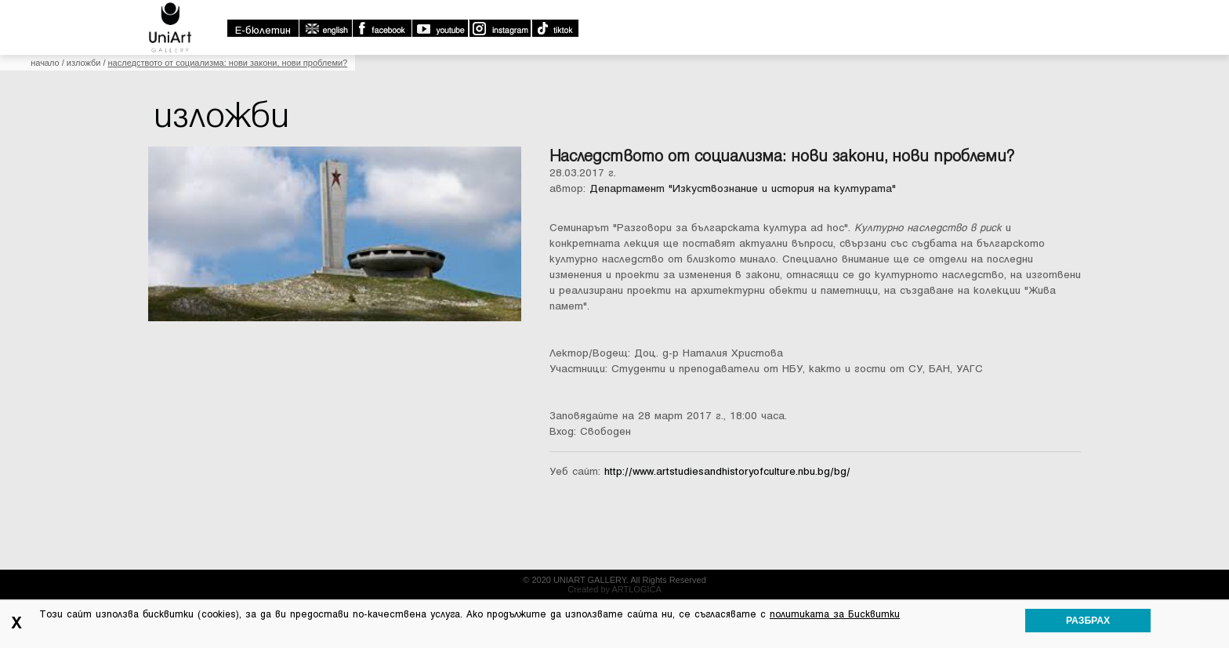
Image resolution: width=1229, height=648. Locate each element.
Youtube (439, 28)
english (325, 28)
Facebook (381, 28)
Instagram (499, 28)
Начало (45, 62)
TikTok (554, 28)
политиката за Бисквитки (835, 614)
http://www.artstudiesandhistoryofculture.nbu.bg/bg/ (727, 471)
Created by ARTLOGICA (614, 589)
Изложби (84, 62)
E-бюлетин (263, 30)
